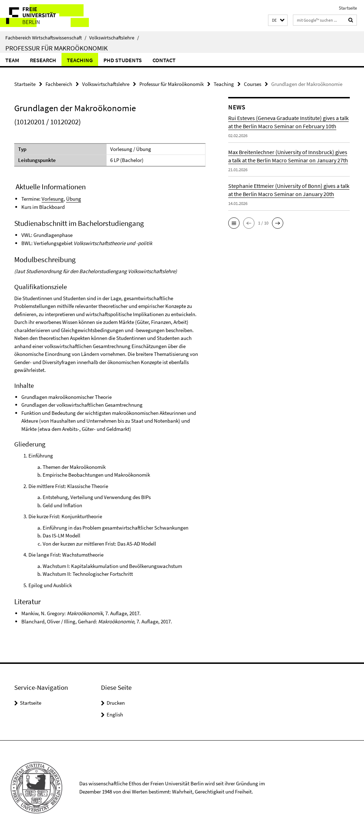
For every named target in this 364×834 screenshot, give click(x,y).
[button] (278, 20)
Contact (164, 60)
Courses (252, 83)
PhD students (122, 60)
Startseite (348, 8)
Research (43, 60)
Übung (73, 198)
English (115, 713)
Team (12, 60)
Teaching (80, 60)
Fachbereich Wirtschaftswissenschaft (45, 37)
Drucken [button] (116, 702)
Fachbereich (59, 83)
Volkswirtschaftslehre (114, 37)
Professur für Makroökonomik (56, 48)
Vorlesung (53, 198)
